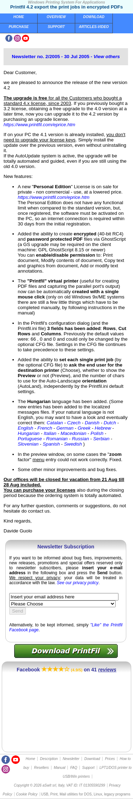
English (25, 428)
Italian (50, 433)
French (45, 428)
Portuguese (30, 438)
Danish (92, 422)
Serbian (101, 438)
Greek (84, 428)
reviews (107, 669)
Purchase (18, 27)
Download (94, 17)
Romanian (57, 438)
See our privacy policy (77, 582)
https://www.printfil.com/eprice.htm (39, 124)
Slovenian (28, 444)
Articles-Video (94, 27)
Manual (59, 768)
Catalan (54, 422)
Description (49, 759)
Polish (96, 433)
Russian (80, 438)
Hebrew (103, 428)
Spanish (51, 444)
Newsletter (71, 759)
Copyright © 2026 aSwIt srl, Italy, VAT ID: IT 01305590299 (59, 785)
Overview (56, 17)
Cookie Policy (27, 794)
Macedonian (74, 433)
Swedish (73, 444)
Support (56, 27)
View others (107, 56)
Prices (110, 759)
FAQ (73, 768)
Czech (74, 422)
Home (18, 17)
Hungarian (29, 433)
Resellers (41, 768)
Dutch (110, 422)
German (64, 428)
